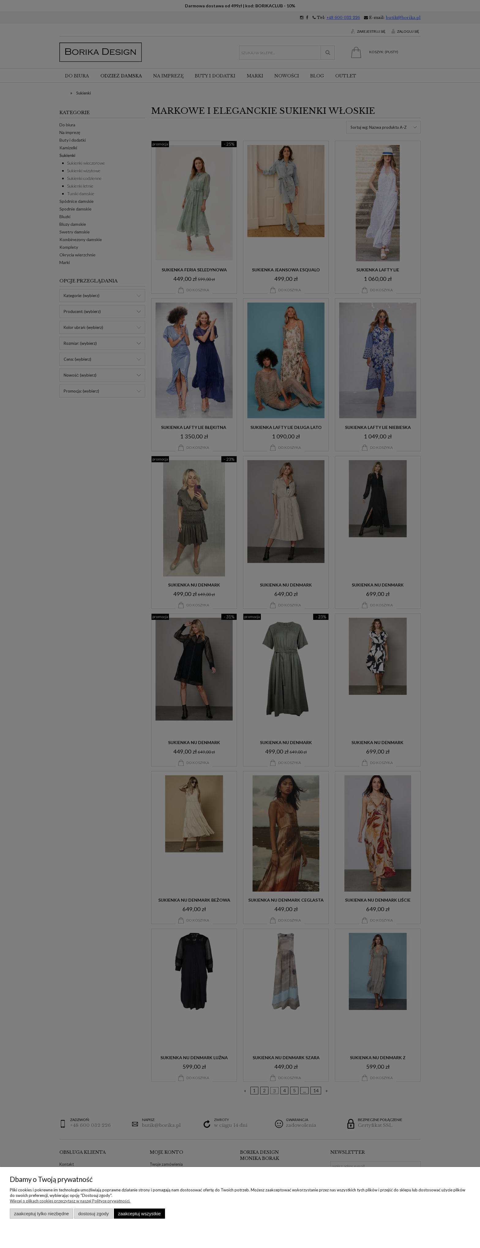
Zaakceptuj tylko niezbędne (41, 1213)
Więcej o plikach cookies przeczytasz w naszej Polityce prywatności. (70, 1200)
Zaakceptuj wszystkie (139, 1213)
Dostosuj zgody (93, 1213)
